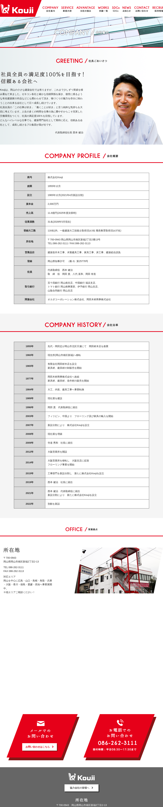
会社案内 (50, 8)
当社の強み (86, 8)
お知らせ (127, 8)
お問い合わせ (141, 8)
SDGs (116, 8)
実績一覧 (103, 8)
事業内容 (67, 8)
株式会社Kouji (17, 8)
